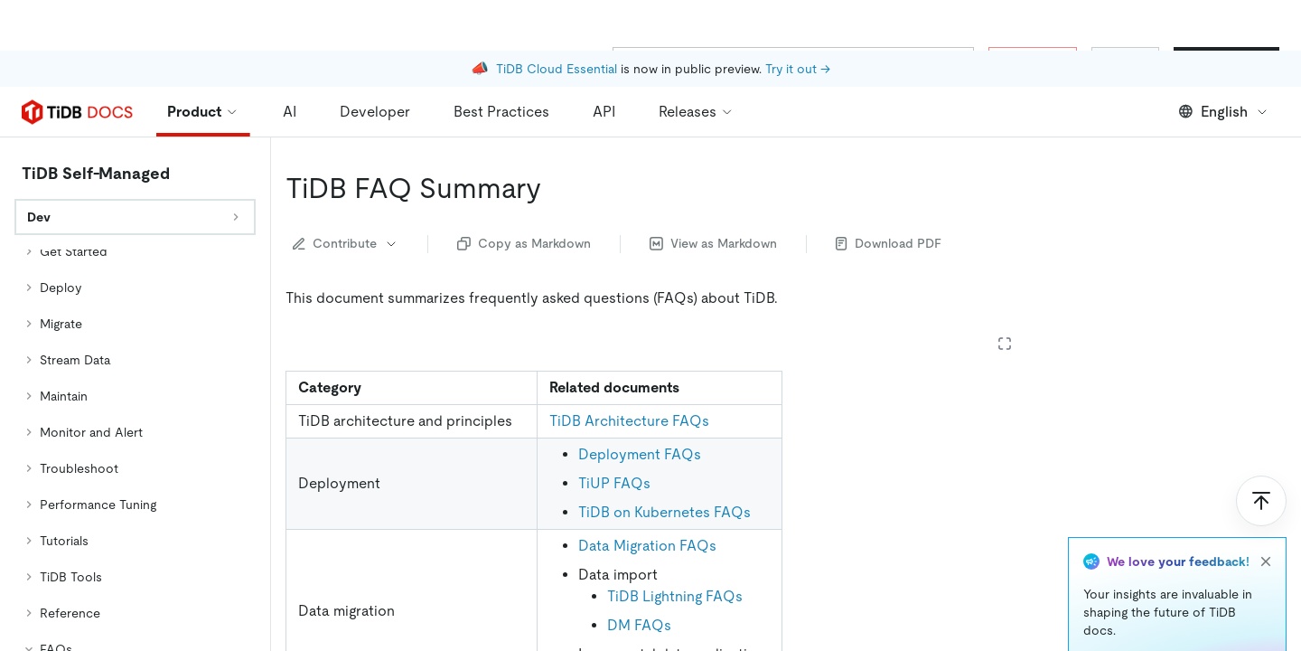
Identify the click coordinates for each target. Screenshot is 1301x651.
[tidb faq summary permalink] (555, 137)
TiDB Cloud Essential (556, 18)
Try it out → (797, 18)
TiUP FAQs (614, 432)
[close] (1265, 511)
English (1223, 61)
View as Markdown (713, 192)
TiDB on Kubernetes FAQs (664, 461)
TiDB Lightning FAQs (675, 545)
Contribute (345, 192)
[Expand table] (1005, 293)
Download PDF (888, 192)
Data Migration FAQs (647, 495)
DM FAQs (639, 574)
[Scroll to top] (1261, 450)
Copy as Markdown (524, 192)
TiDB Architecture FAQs (629, 370)
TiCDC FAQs (649, 625)
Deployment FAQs (639, 403)
